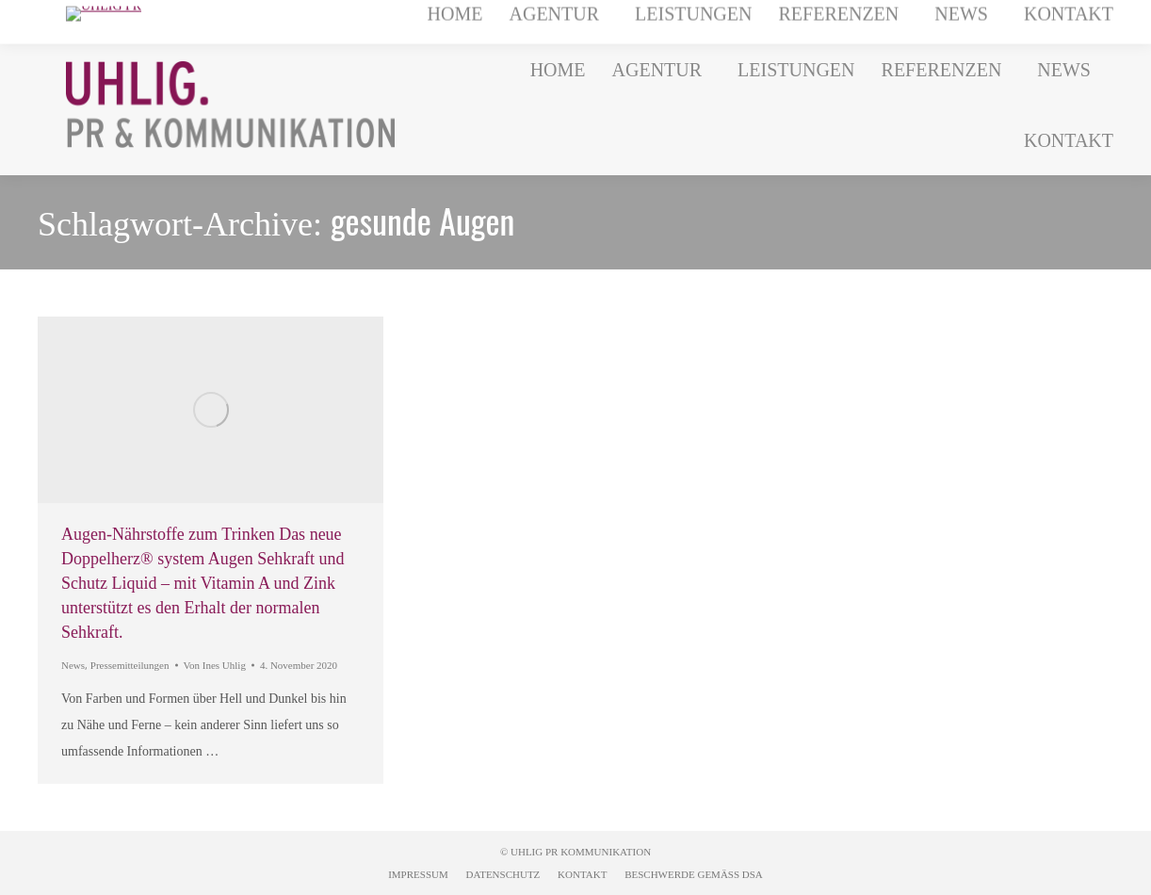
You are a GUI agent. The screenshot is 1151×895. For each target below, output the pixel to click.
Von (215, 665)
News (73, 665)
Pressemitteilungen (130, 665)
